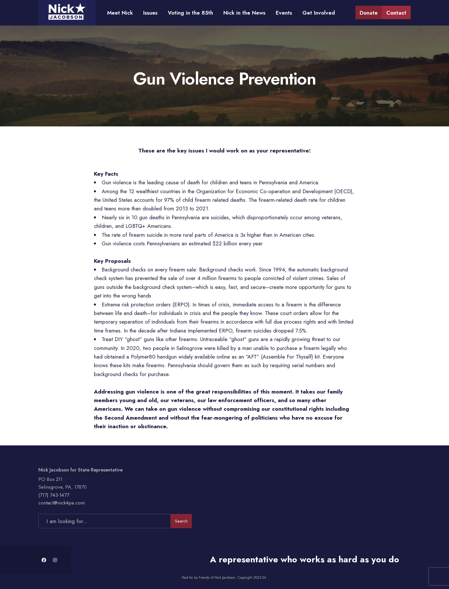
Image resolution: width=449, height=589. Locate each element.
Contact (396, 13)
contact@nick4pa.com (61, 502)
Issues (150, 13)
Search (181, 521)
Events (284, 13)
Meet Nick (120, 13)
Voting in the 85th (190, 13)
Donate (369, 13)
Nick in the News (244, 13)
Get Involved (318, 13)
